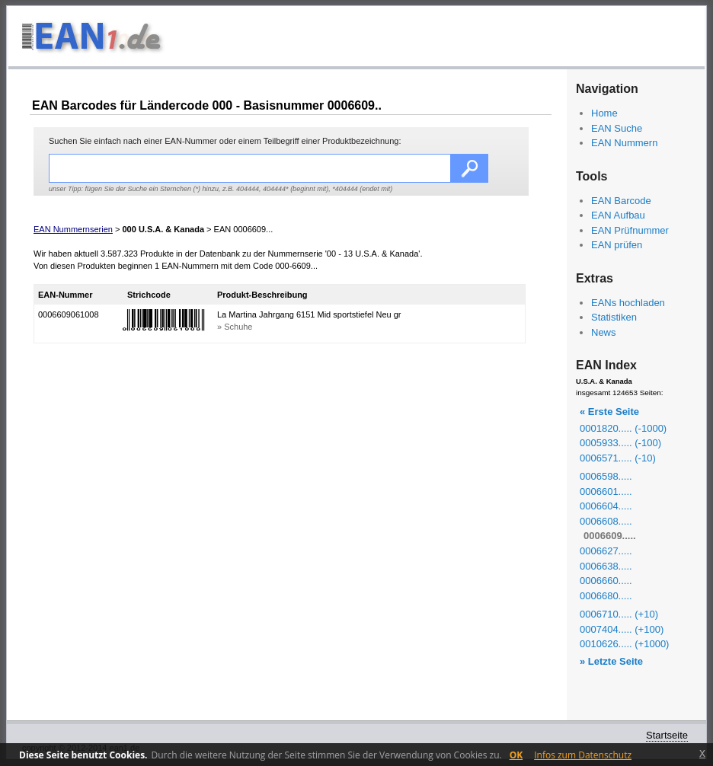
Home (604, 113)
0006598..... (606, 476)
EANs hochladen (628, 302)
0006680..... (606, 596)
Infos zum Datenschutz (582, 754)
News (603, 332)
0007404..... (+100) (621, 629)
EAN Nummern (624, 142)
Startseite (667, 735)
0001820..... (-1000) (623, 428)
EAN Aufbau (618, 215)
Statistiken (614, 317)
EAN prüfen (616, 245)
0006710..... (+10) (619, 614)
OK (516, 754)
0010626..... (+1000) (624, 644)
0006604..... (606, 506)
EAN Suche (616, 128)
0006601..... (606, 491)
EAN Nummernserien (73, 229)
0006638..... (606, 566)
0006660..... (606, 580)
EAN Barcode (621, 200)
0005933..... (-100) (620, 442)
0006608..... (606, 521)
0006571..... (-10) (618, 458)
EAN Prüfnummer (630, 230)
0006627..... (606, 551)
